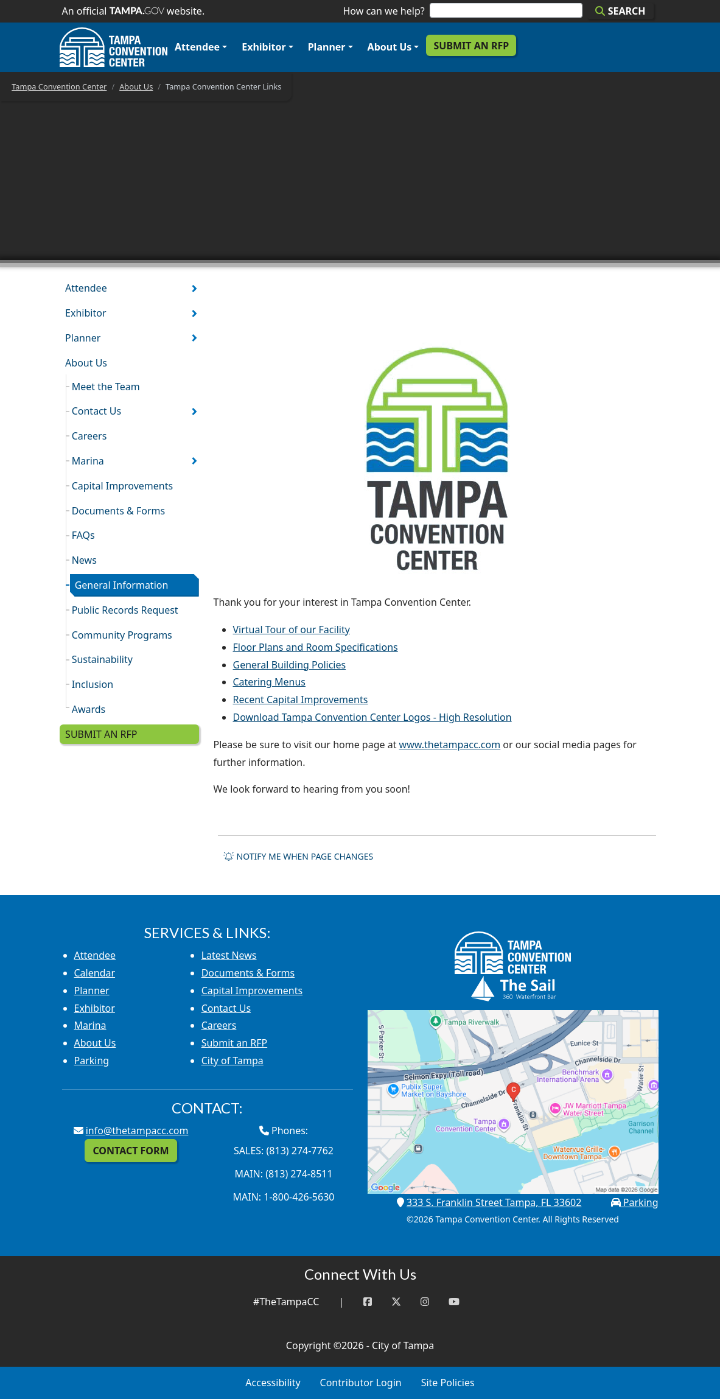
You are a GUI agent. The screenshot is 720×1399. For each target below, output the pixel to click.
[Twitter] (396, 1302)
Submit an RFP (471, 45)
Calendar (95, 973)
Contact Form (131, 1150)
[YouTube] (454, 1302)
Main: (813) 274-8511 (283, 1173)
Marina (88, 461)
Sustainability (102, 659)
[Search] (506, 10)
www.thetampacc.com (450, 744)
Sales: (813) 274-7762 (284, 1150)
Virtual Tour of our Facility (291, 629)
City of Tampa (232, 1060)
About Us (390, 47)
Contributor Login (361, 1382)
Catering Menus (269, 682)
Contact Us (96, 411)
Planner (327, 47)
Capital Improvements (122, 486)
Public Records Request (125, 610)
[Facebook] (368, 1302)
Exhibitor (263, 47)
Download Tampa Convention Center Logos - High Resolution (372, 717)
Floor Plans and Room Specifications (315, 647)
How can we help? (383, 11)
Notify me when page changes (298, 856)
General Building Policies (289, 664)
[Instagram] (425, 1302)
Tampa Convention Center (59, 86)
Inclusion (92, 684)
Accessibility (272, 1382)
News (84, 560)
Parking (92, 1060)
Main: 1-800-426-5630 (284, 1197)
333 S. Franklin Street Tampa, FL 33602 (494, 1202)
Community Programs (122, 635)
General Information (122, 585)
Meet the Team (106, 386)
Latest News (229, 955)
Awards (89, 709)
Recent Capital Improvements (300, 699)
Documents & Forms (119, 510)
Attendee (197, 47)
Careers (89, 436)
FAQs (83, 535)
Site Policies (448, 1382)
